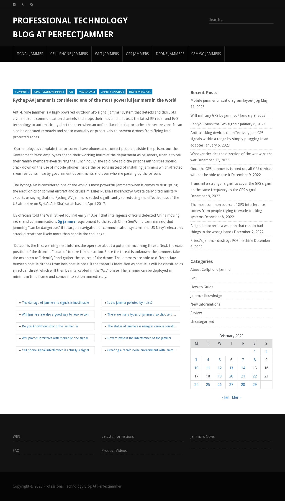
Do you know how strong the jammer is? (50, 326)
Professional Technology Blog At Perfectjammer (83, 486)
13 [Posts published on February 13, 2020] (231, 368)
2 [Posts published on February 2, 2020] (266, 351)
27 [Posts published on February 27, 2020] (231, 384)
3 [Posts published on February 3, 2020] (196, 360)
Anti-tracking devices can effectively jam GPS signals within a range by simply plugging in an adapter (229, 139)
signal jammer (29, 54)
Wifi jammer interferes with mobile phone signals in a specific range (68, 338)
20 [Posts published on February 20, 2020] (231, 376)
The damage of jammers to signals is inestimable (55, 302)
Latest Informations (118, 436)
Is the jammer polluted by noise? (130, 302)
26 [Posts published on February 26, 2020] (220, 384)
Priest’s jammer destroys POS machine (221, 240)
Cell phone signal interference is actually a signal (55, 350)
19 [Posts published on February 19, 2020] (220, 376)
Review (196, 313)
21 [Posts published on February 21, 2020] (243, 376)
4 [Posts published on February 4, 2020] (208, 360)
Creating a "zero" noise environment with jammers (142, 350)
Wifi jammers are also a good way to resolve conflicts (58, 314)
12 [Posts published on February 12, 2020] (220, 368)
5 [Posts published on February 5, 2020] (220, 360)
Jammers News (202, 436)
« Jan (225, 397)
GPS (71, 92)
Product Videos (114, 450)
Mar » (236, 397)
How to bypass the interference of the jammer (139, 338)
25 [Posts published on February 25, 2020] (208, 384)
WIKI (16, 436)
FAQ (16, 450)
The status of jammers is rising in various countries (142, 326)
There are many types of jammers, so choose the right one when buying (157, 314)
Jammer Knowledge (112, 92)
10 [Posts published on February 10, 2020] (196, 368)
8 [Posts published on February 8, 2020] (255, 360)
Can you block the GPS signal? (214, 124)
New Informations (140, 92)
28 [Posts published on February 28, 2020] (243, 384)
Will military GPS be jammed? (214, 115)
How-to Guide (87, 92)
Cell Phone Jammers (69, 54)
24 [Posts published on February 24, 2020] (196, 384)
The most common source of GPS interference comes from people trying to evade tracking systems (227, 210)
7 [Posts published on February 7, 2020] (243, 360)
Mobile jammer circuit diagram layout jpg (225, 100)
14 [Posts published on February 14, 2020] (243, 368)
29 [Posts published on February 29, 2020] (255, 384)
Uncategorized (202, 321)
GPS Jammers (137, 54)
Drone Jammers (170, 54)
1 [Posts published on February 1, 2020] (255, 351)
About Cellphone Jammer (49, 92)
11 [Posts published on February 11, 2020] (208, 368)
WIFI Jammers (107, 54)
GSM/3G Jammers (206, 54)
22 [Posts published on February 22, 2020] (255, 376)
